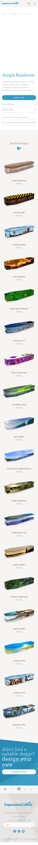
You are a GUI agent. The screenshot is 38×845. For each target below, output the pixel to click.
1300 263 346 (24, 820)
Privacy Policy (19, 817)
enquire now (19, 98)
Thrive (34, 839)
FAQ (6, 813)
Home (4, 14)
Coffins (13, 14)
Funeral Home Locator (21, 813)
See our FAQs (30, 122)
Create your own (19, 772)
